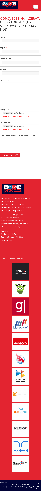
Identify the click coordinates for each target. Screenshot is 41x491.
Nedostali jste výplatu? (10, 217)
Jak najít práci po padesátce (12, 210)
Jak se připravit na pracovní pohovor (16, 207)
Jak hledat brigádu (8, 201)
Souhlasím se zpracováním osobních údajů (18, 136)
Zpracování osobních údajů (12, 237)
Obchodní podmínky (9, 234)
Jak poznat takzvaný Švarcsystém (14, 224)
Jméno (2, 37)
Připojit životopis (7, 110)
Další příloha (5, 123)
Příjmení (3, 48)
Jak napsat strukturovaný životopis (15, 198)
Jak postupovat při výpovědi (12, 204)
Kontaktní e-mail (7, 59)
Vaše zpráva (4, 81)
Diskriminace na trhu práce (12, 221)
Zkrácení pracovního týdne (12, 227)
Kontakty (5, 231)
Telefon (3, 70)
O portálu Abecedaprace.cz (12, 214)
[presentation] (16, 146)
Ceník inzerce (6, 240)
